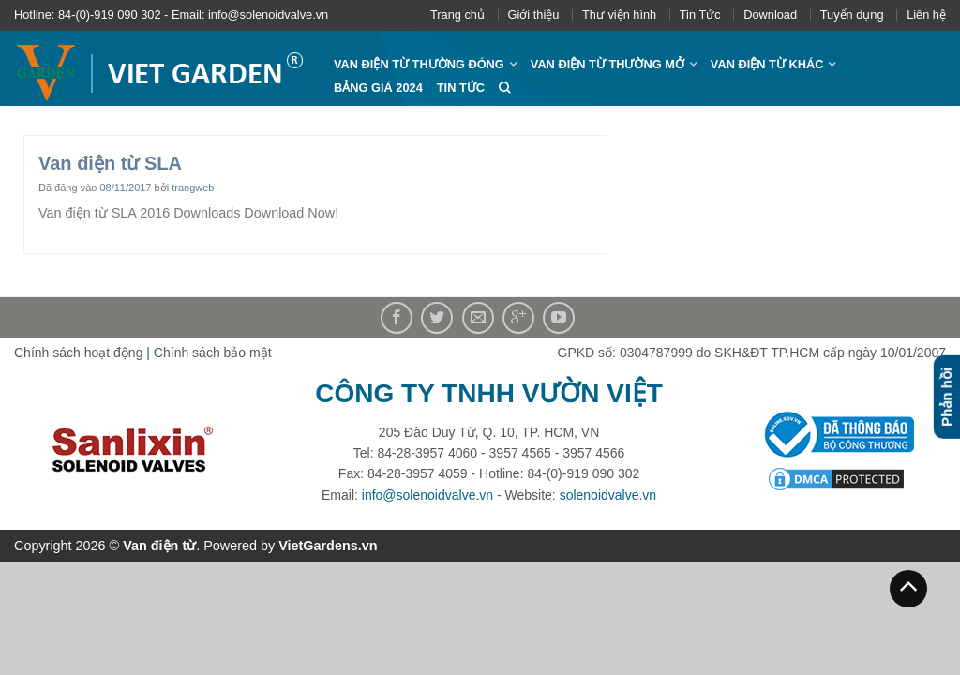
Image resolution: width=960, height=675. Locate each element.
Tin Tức (700, 15)
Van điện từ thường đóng (419, 64)
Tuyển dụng (852, 15)
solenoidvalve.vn (608, 495)
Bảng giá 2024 (378, 88)
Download (770, 15)
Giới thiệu (534, 15)
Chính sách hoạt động (78, 352)
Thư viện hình (619, 15)
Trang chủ (457, 15)
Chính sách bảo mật (213, 352)
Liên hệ (926, 15)
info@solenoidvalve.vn (427, 495)
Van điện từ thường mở (607, 64)
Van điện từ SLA (110, 163)
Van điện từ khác (767, 64)
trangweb (193, 187)
